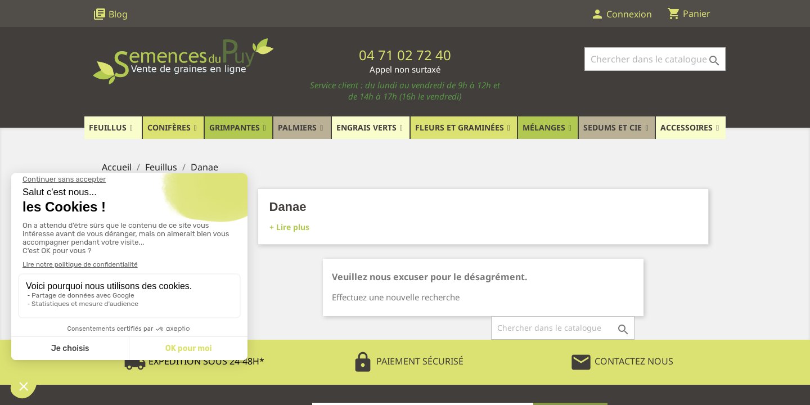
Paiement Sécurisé (408, 361)
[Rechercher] (655, 59)
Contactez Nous (621, 361)
